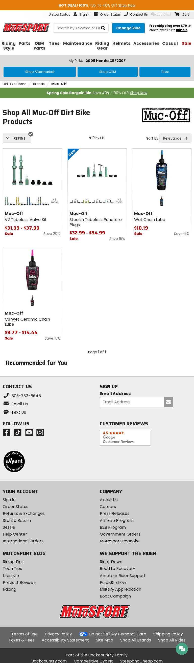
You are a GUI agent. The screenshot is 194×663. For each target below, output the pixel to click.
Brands (39, 83)
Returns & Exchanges (24, 513)
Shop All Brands (135, 640)
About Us (109, 500)
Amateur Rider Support (123, 576)
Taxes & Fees (22, 640)
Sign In (9, 500)
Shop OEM (107, 71)
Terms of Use (24, 634)
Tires (165, 71)
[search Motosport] (81, 28)
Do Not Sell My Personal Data (117, 634)
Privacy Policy (58, 634)
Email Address (115, 393)
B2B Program (113, 527)
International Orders (23, 541)
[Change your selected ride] (128, 28)
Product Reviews (19, 582)
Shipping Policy (168, 634)
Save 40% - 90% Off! (97, 92)
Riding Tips (13, 562)
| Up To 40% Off (97, 5)
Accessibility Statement (65, 640)
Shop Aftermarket (39, 71)
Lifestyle (11, 576)
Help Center (15, 534)
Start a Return (17, 520)
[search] (103, 28)
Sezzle (9, 527)
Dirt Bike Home (15, 83)
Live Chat (161, 14)
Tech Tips (12, 568)
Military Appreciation (120, 589)
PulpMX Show (113, 582)
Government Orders (120, 534)
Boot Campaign (115, 596)
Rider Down (111, 562)
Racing (9, 589)
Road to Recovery (117, 568)
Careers (108, 507)
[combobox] (175, 138)
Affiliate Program (117, 520)
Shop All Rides (171, 640)
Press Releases (114, 513)
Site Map (104, 640)
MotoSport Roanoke (120, 541)
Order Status (15, 507)
